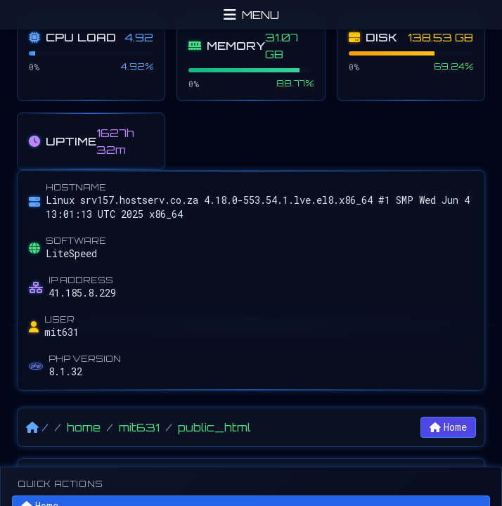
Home (448, 427)
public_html (214, 427)
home (84, 427)
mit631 (139, 427)
